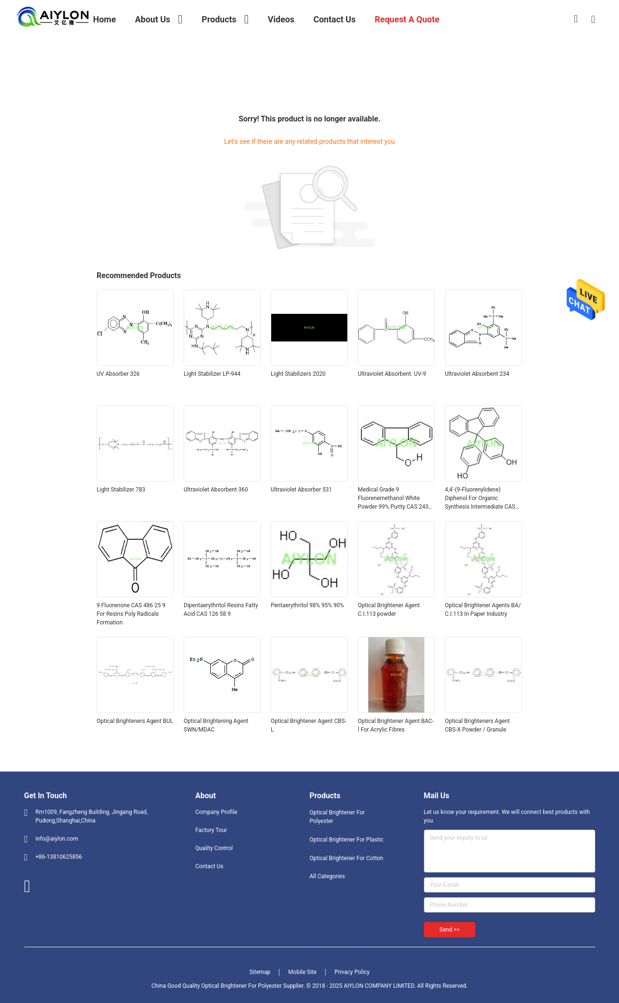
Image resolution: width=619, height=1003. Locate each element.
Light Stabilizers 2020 (298, 374)
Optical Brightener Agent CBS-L (308, 725)
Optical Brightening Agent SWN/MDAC (216, 725)
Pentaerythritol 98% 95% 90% (307, 605)
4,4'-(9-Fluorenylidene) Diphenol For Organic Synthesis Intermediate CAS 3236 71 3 (480, 498)
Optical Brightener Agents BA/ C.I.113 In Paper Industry (483, 609)
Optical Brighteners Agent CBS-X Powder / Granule (477, 725)
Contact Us (210, 866)
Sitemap (259, 972)
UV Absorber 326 (118, 374)
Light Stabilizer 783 (121, 489)
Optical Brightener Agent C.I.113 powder (389, 609)
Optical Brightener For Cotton (346, 858)
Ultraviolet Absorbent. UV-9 (392, 374)
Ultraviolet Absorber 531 (301, 489)
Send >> (450, 929)
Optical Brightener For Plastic (346, 839)
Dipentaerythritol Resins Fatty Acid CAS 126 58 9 (221, 609)
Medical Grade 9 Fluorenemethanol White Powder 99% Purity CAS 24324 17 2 (396, 498)
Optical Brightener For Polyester (337, 816)
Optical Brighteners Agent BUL (135, 721)
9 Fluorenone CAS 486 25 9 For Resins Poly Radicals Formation (131, 614)
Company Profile (216, 812)
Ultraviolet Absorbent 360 (216, 489)
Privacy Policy (352, 972)
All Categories (327, 876)
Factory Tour (211, 830)
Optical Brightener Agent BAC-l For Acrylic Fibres (396, 725)
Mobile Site (302, 972)
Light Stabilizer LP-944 (212, 374)
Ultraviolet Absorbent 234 (477, 374)
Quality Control (214, 848)
